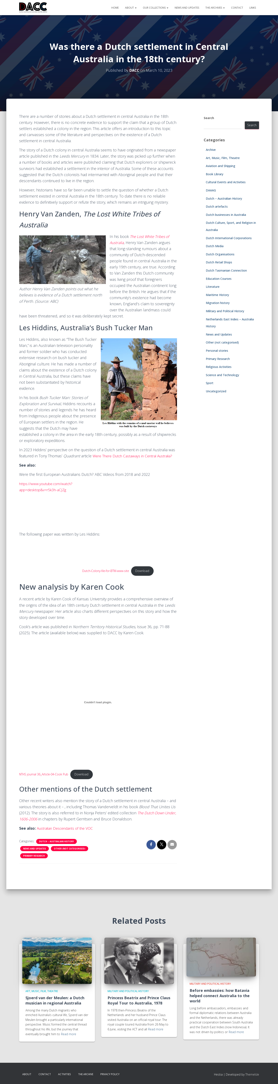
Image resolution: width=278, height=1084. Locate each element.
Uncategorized (216, 391)
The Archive (85, 1074)
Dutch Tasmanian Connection (226, 270)
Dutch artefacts (217, 206)
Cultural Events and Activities (226, 182)
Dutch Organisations (220, 254)
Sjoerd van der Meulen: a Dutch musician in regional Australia (54, 1000)
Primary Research (34, 862)
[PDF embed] (50, 562)
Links (252, 7)
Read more (68, 1034)
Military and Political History (225, 311)
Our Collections (155, 7)
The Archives (215, 7)
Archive (211, 150)
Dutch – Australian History (56, 848)
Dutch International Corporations (229, 238)
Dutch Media (214, 246)
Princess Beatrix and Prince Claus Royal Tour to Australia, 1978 (139, 1000)
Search (209, 118)
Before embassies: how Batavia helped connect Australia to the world (220, 995)
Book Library (214, 174)
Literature (212, 287)
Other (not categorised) (69, 855)
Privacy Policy (110, 1074)
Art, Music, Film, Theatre (223, 158)
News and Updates (187, 7)
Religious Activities (218, 367)
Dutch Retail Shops (219, 262)
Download (145, 577)
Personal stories (217, 351)
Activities (64, 1074)
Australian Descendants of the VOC (67, 834)
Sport (209, 383)
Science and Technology (222, 375)
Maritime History (217, 295)
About (131, 7)
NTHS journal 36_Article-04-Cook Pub (44, 781)
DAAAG (211, 190)
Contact (237, 7)
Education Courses (218, 279)
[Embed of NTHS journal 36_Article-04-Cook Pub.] (98, 708)
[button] (135, 7)
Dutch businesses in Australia (226, 215)
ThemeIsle (252, 1074)
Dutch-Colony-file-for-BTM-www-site (107, 577)
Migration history (218, 303)
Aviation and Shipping (220, 166)
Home (115, 7)
